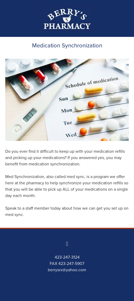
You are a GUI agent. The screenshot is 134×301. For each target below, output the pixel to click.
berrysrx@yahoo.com (67, 270)
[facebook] (67, 243)
